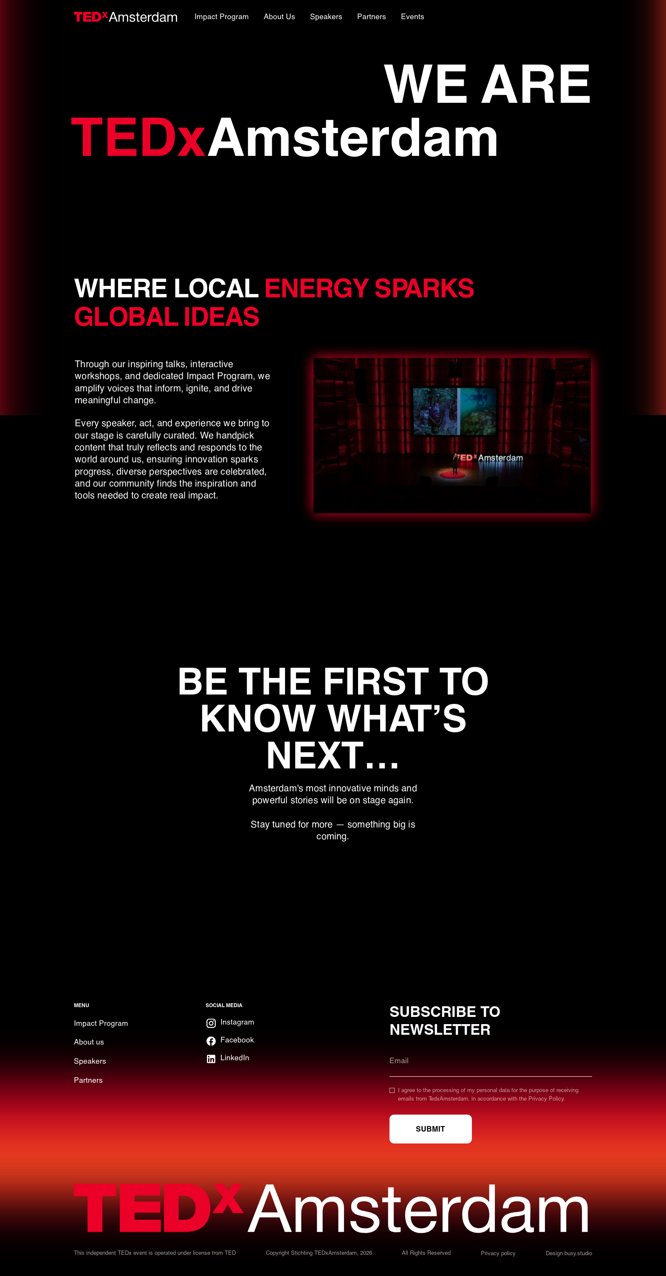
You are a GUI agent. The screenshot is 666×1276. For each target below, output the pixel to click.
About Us (279, 16)
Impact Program (101, 1023)
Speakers (90, 1061)
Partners (88, 1080)
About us (89, 1042)
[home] (126, 17)
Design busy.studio (569, 1253)
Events (412, 16)
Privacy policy (498, 1253)
